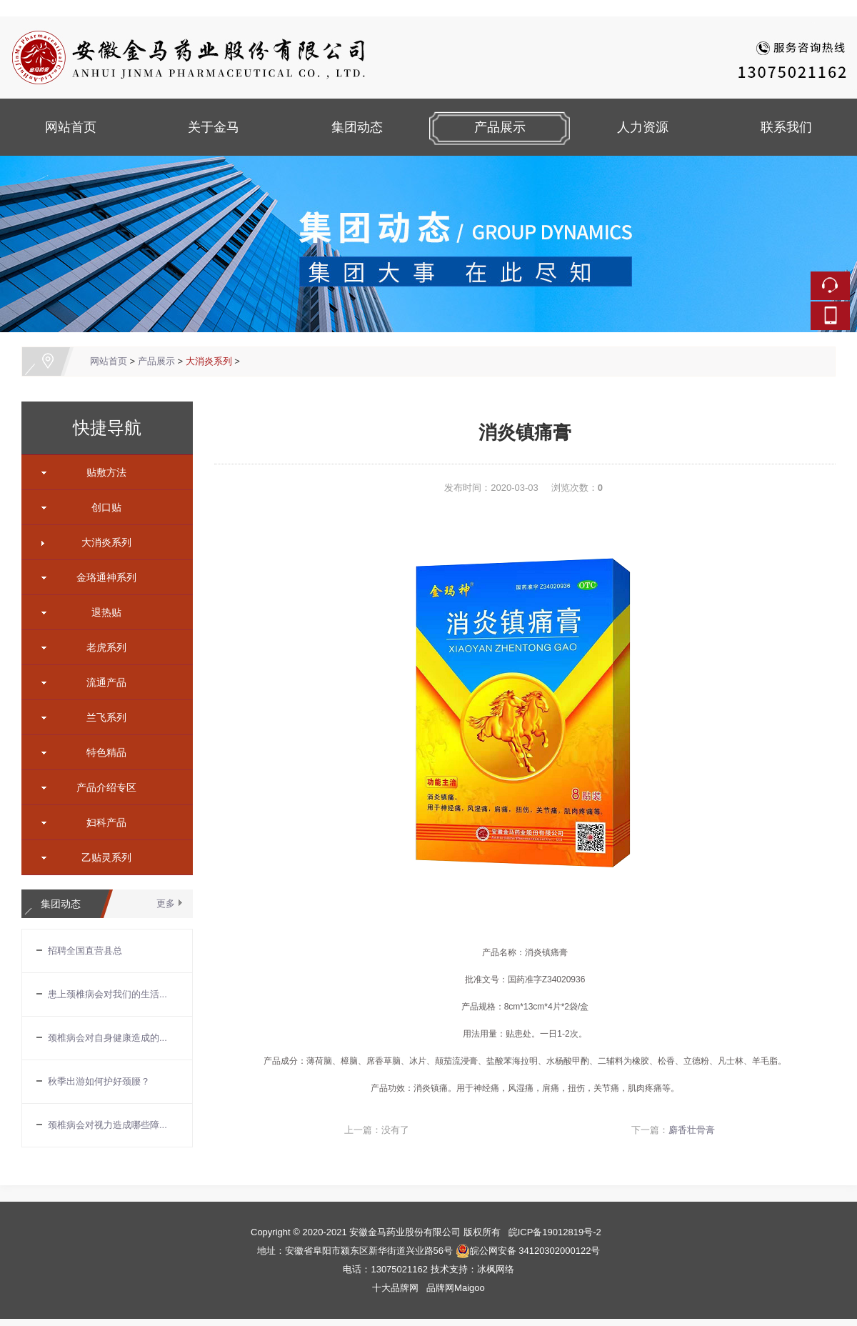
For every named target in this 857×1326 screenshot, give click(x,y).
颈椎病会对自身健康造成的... (107, 1037)
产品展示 (500, 127)
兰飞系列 (101, 717)
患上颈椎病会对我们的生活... (107, 994)
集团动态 (357, 127)
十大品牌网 (395, 1287)
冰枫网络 (495, 1269)
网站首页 (70, 127)
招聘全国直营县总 (85, 950)
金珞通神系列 (101, 577)
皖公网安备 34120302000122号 (528, 1251)
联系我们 (786, 127)
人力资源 (642, 127)
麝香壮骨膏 (691, 1130)
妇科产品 (101, 822)
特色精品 (101, 752)
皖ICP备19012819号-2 (554, 1232)
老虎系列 (101, 647)
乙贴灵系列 (101, 857)
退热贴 (101, 612)
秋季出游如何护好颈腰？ (99, 1081)
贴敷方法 (101, 472)
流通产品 (101, 682)
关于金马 (213, 127)
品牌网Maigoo (455, 1287)
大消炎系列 (209, 361)
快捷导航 (107, 428)
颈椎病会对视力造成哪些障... (107, 1125)
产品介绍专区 (101, 787)
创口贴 (101, 507)
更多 (165, 903)
